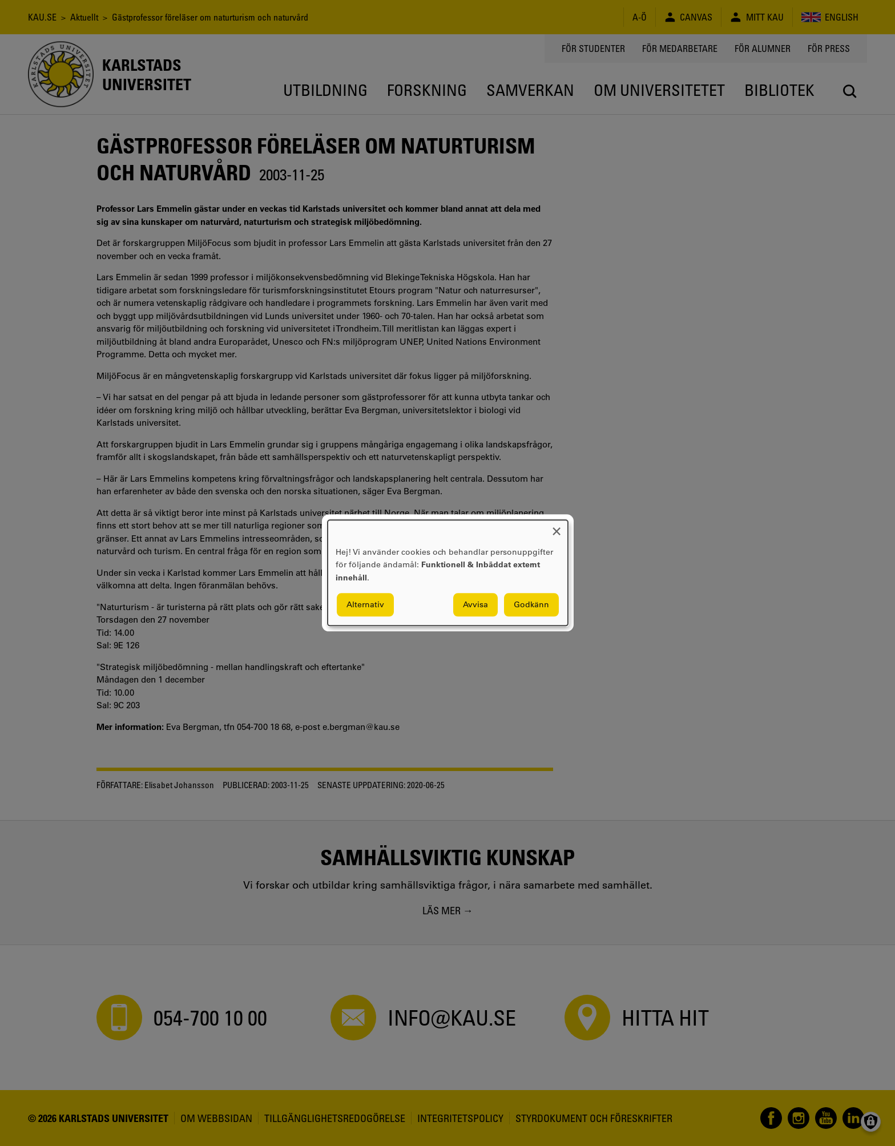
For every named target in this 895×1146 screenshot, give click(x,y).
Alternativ (365, 605)
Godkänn (531, 605)
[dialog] (448, 573)
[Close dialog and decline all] (556, 527)
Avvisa (475, 605)
